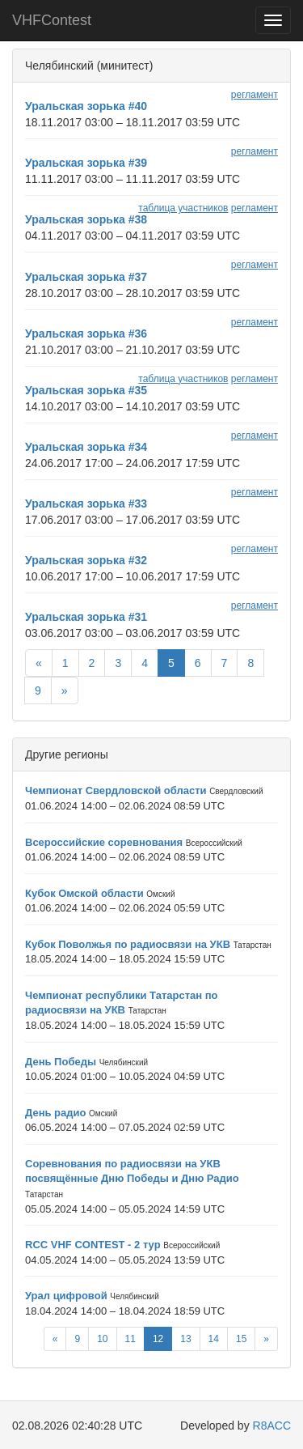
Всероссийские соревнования (104, 842)
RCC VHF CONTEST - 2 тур (93, 1245)
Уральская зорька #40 (86, 106)
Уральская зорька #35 (86, 390)
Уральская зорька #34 (86, 446)
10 (102, 1339)
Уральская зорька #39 (86, 162)
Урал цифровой (66, 1296)
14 (213, 1339)
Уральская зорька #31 (86, 616)
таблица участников (183, 208)
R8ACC (272, 1425)
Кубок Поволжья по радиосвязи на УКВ (127, 944)
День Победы (60, 1062)
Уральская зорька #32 (86, 560)
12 (158, 1339)
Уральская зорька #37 (86, 276)
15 (241, 1339)
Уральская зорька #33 (86, 503)
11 (130, 1339)
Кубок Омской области (84, 893)
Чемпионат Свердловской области (116, 790)
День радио (55, 1113)
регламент (254, 94)
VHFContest (51, 20)
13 (185, 1339)
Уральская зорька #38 (86, 219)
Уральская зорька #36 (86, 333)
